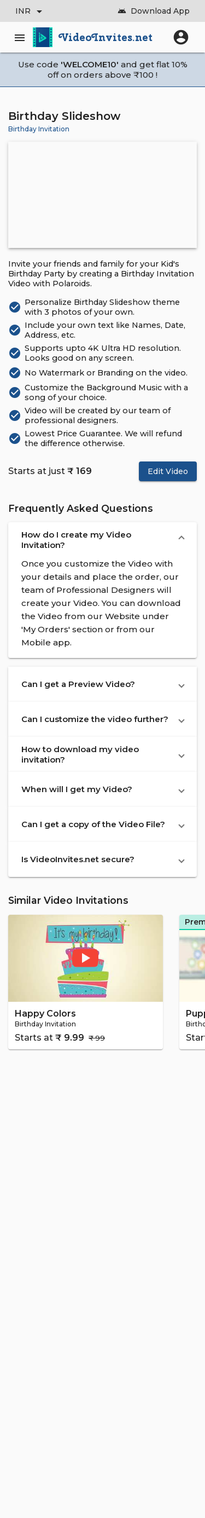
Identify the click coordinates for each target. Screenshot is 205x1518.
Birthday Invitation (38, 129)
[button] (102, 539)
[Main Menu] (22, 37)
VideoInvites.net (106, 37)
